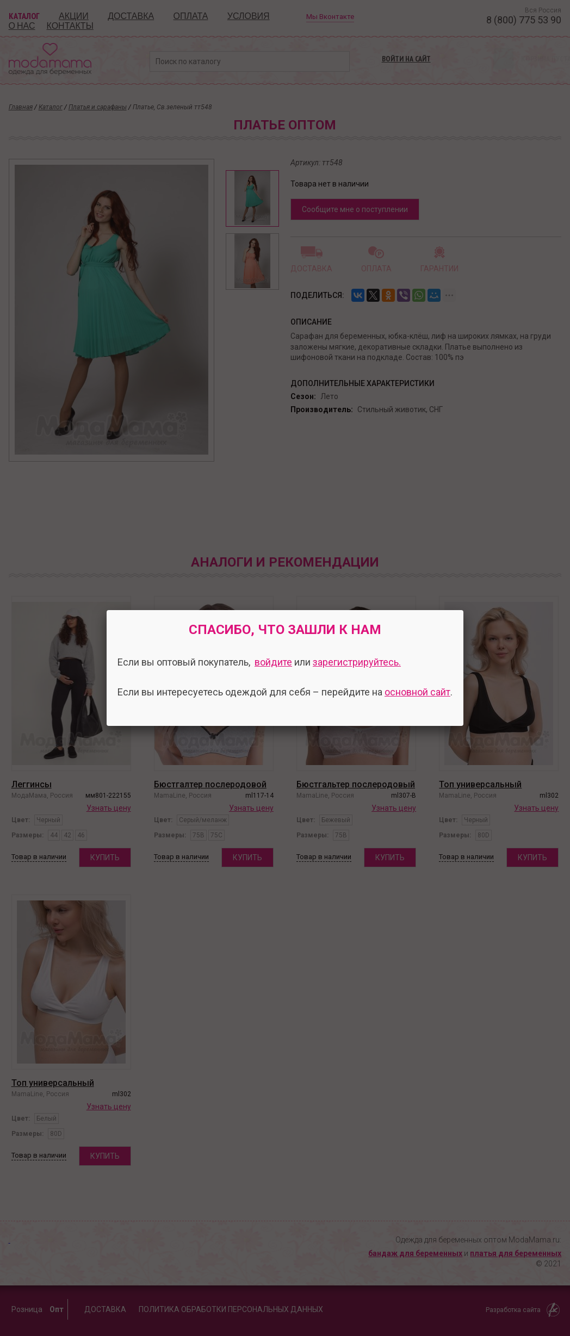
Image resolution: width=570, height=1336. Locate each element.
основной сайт (417, 692)
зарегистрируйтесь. (357, 662)
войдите (273, 662)
